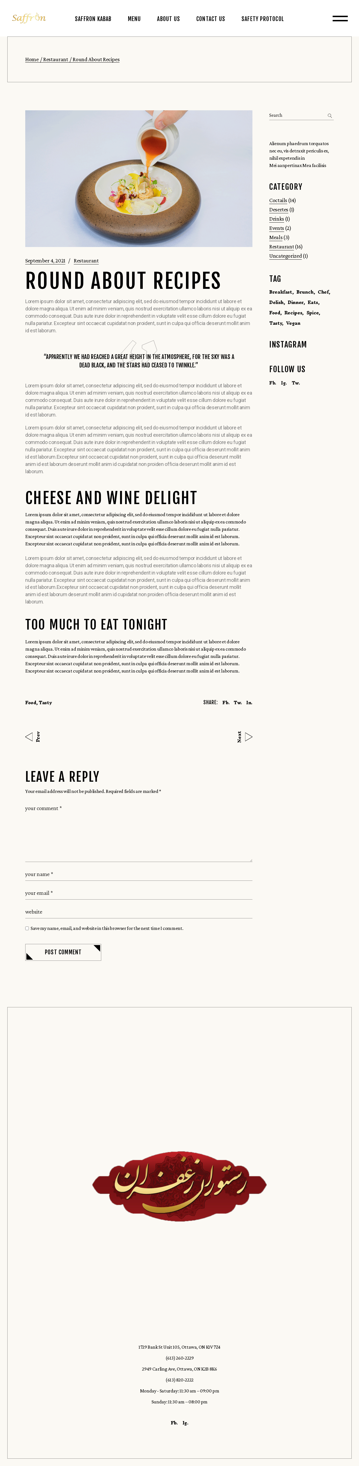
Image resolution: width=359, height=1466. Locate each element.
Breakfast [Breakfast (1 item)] (280, 292)
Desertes (278, 209)
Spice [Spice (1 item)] (313, 312)
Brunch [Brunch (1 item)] (305, 292)
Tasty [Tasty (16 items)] (275, 323)
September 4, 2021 (45, 260)
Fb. (272, 382)
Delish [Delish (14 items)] (276, 302)
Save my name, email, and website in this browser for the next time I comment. (107, 928)
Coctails (278, 200)
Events (276, 228)
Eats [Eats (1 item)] (313, 302)
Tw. (296, 382)
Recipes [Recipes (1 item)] (293, 312)
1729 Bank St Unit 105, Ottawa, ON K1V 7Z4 (179, 1347)
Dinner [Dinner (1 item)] (295, 302)
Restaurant (55, 59)
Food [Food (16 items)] (274, 312)
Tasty (45, 702)
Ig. (284, 382)
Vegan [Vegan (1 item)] (293, 323)
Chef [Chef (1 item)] (323, 292)
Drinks (276, 219)
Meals (275, 237)
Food (30, 702)
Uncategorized (285, 256)
